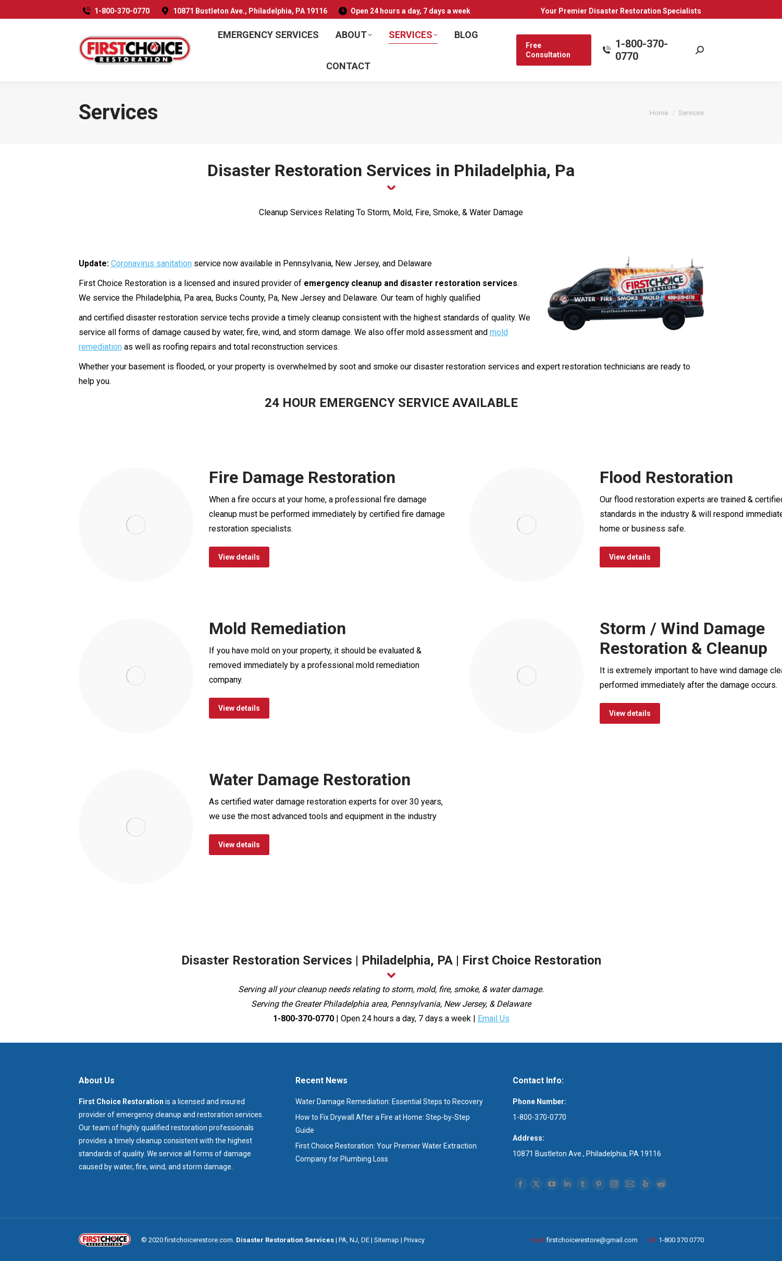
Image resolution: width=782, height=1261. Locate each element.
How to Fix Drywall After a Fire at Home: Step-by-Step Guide (382, 1123)
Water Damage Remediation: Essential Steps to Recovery (389, 1101)
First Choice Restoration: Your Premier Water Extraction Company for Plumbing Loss (386, 1152)
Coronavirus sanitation (151, 263)
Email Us (494, 1018)
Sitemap (386, 1240)
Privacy (414, 1240)
